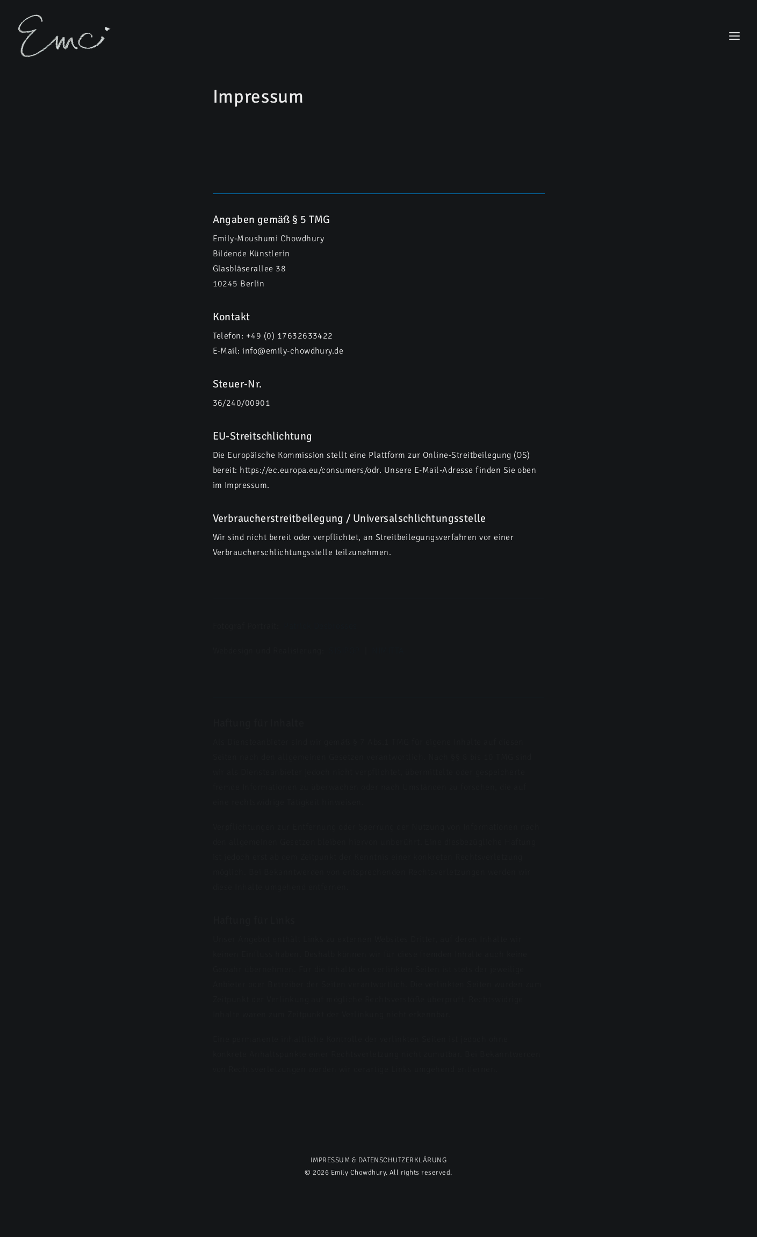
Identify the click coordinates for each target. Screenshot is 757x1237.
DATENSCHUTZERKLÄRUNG (402, 1160)
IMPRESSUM (330, 1160)
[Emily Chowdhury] (65, 36)
